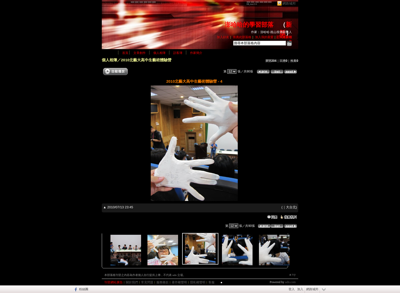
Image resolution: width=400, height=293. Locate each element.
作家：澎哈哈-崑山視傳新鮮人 (271, 32)
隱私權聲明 (197, 282)
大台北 (291, 207)
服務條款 (162, 282)
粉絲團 (83, 289)
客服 (211, 282)
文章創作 (139, 53)
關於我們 (132, 282)
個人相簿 (159, 53)
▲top (292, 274)
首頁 (125, 53)
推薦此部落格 (242, 37)
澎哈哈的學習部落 (248, 24)
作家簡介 (196, 53)
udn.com (290, 282)
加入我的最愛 (264, 37)
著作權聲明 (179, 282)
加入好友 (223, 37)
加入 (300, 289)
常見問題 (147, 282)
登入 (292, 289)
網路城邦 (289, 3)
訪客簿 (177, 53)
